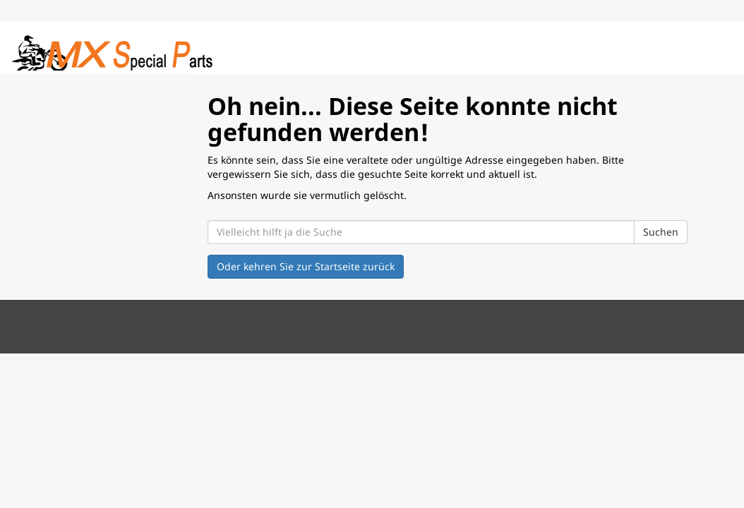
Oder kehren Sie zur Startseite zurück (306, 266)
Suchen (660, 231)
